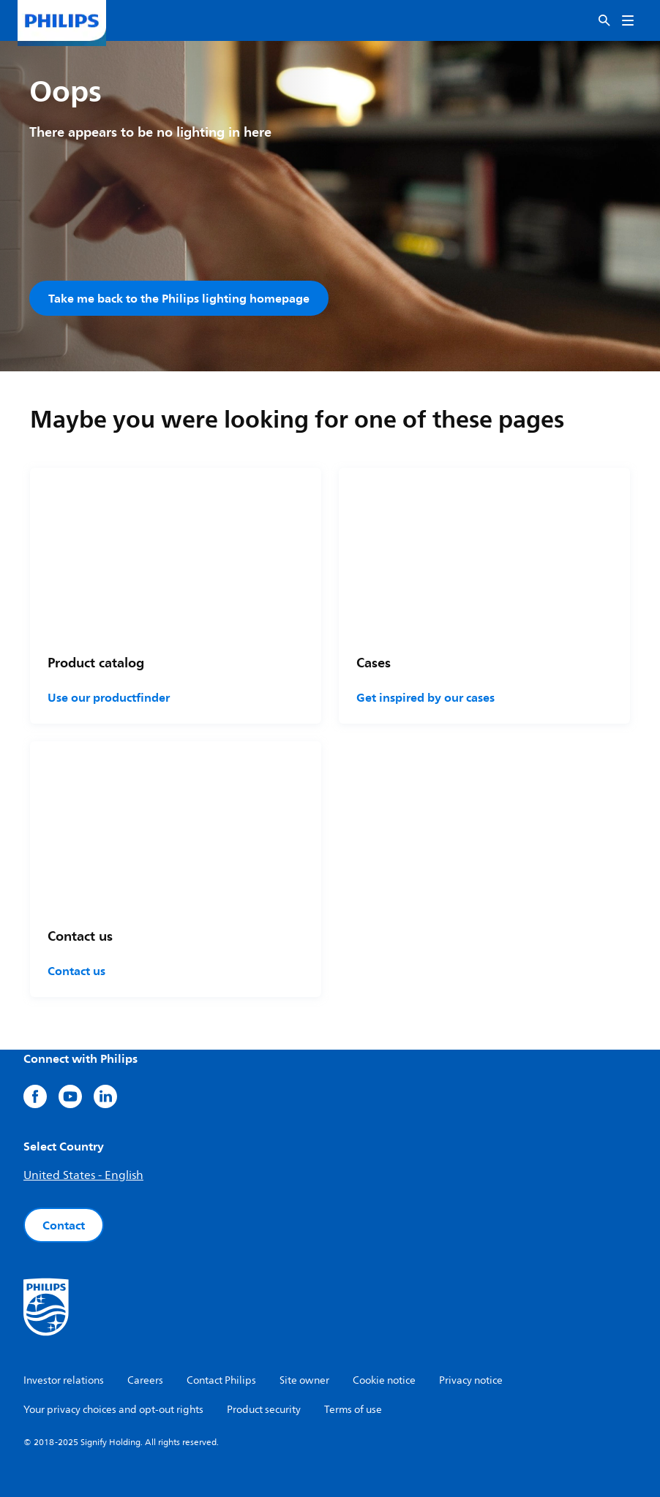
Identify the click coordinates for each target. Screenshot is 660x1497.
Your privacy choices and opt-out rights (113, 1409)
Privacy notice (471, 1380)
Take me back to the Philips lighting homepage (179, 298)
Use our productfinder (109, 697)
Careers (145, 1380)
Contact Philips (221, 1380)
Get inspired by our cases (425, 697)
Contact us (76, 970)
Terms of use (353, 1409)
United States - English (83, 1175)
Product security (264, 1409)
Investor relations (63, 1380)
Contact (63, 1225)
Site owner (304, 1380)
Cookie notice (384, 1380)
